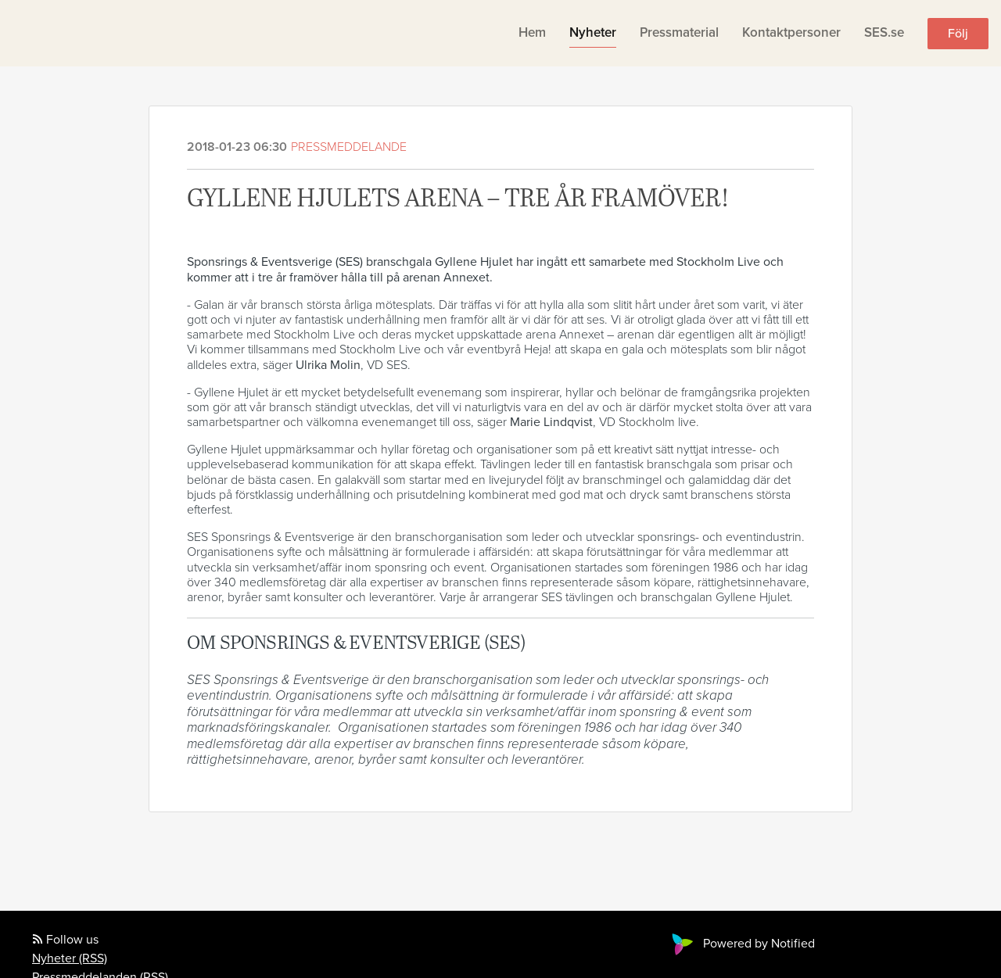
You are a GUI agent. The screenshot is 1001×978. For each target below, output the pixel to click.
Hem (532, 32)
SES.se (884, 32)
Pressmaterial (679, 32)
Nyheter (592, 32)
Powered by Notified (741, 943)
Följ (958, 33)
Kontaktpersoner (791, 32)
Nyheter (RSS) (69, 958)
